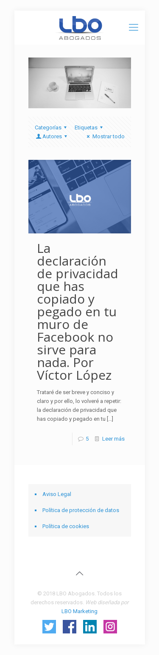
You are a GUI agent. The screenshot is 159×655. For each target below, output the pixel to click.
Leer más (113, 439)
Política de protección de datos (80, 510)
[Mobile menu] (133, 27)
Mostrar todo (104, 136)
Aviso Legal (56, 494)
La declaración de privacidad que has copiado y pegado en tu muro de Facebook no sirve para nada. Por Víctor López (77, 311)
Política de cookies (65, 526)
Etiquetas (90, 127)
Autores (52, 136)
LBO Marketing (79, 611)
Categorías (52, 127)
